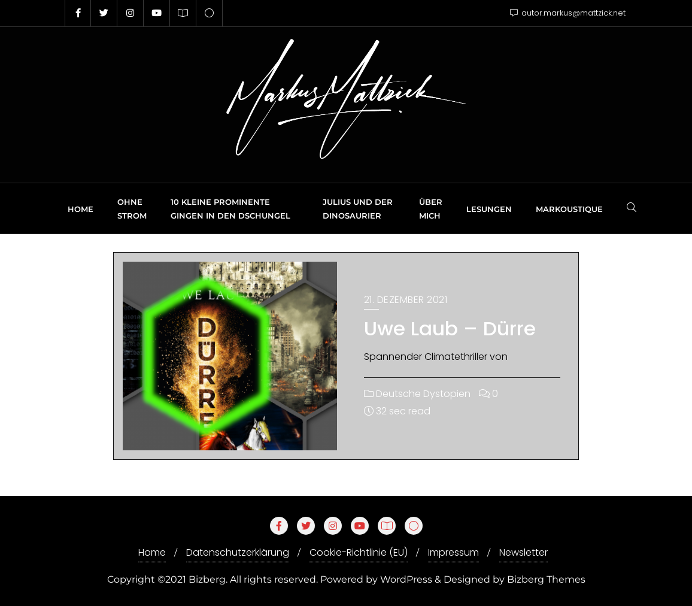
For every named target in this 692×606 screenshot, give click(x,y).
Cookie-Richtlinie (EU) (358, 552)
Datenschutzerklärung (237, 552)
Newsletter (523, 552)
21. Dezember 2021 (406, 300)
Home (152, 552)
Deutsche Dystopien (417, 394)
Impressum (453, 552)
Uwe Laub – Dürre (450, 328)
